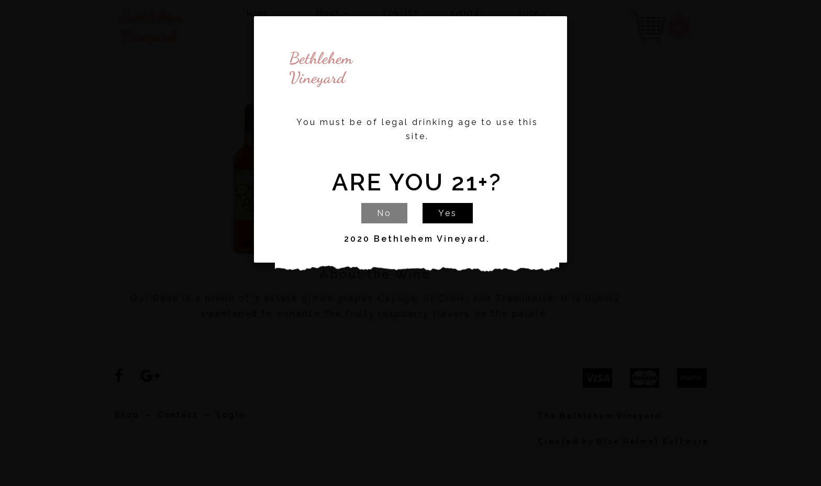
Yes (447, 213)
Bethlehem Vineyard (293, 68)
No (384, 213)
